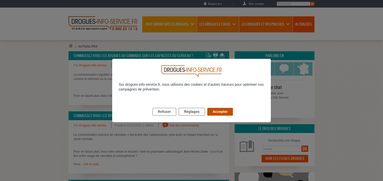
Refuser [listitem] (164, 117)
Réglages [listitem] (192, 117)
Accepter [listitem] (220, 117)
